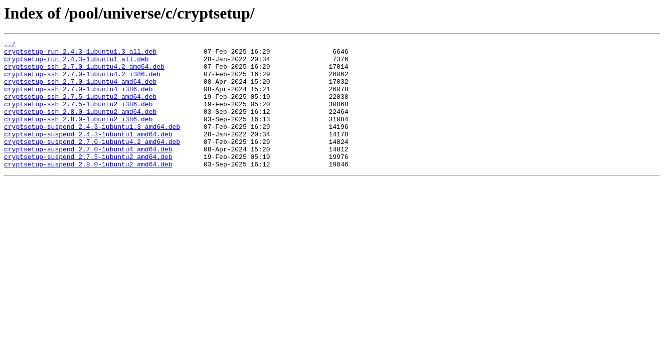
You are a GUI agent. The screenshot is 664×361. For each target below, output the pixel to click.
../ (10, 45)
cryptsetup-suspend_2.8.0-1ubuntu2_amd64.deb (88, 189)
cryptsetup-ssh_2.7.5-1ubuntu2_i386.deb (78, 117)
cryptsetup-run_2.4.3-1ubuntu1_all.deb (76, 63)
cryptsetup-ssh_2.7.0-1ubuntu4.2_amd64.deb (84, 72)
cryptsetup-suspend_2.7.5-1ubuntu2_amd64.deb (88, 180)
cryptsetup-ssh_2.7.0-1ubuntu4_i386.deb (78, 99)
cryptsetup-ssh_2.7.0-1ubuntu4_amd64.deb (80, 90)
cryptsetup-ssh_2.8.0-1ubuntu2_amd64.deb (80, 126)
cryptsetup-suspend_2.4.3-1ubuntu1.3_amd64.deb (92, 144)
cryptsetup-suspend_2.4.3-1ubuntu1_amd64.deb (88, 153)
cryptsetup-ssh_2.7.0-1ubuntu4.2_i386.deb (82, 81)
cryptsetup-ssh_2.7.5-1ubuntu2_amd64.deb (80, 108)
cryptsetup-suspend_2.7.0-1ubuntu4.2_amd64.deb (92, 162)
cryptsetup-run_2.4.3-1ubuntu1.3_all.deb (80, 54)
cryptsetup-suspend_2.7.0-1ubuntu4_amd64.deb (88, 171)
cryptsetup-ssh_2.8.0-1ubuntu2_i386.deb (78, 135)
